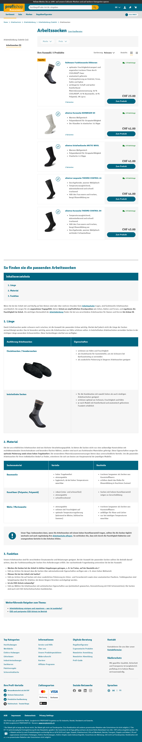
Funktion (14, 296)
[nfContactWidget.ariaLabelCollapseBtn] (6, 736)
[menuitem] (118, 7)
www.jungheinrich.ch (47, 723)
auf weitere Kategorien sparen (96, 2)
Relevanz (109, 52)
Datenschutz (30, 715)
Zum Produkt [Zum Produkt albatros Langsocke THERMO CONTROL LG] (121, 199)
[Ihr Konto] (125, 7)
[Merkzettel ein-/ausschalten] (58, 63)
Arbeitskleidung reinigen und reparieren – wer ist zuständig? (36, 608)
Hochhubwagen (10, 645)
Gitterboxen (9, 656)
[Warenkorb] (135, 7)
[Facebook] (74, 691)
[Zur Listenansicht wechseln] (131, 52)
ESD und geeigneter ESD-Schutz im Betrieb (28, 611)
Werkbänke (8, 649)
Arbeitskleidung (56, 312)
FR (120, 690)
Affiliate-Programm (46, 664)
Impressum (16, 715)
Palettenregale (10, 668)
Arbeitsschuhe (88, 306)
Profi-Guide (77, 660)
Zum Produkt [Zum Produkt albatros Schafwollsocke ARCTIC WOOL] (121, 166)
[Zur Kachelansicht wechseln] (136, 53)
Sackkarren (8, 664)
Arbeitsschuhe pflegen (62, 536)
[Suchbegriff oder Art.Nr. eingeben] (60, 7)
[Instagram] (90, 691)
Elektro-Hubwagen (12, 653)
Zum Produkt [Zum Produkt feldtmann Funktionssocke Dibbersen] (121, 101)
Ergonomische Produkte (83, 649)
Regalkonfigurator (80, 645)
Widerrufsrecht (44, 656)
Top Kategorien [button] (12, 639)
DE (113, 690)
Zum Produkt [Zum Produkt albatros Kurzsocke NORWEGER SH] (121, 134)
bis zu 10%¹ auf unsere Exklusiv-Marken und (64, 2)
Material (14, 290)
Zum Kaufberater (75, 31)
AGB (5, 715)
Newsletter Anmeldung (83, 653)
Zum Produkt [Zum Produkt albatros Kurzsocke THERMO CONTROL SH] (121, 234)
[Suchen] (95, 7)
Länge (13, 285)
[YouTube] (79, 691)
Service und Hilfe (45, 645)
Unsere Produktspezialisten (49, 653)
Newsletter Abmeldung (82, 656)
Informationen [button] (46, 639)
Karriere (41, 660)
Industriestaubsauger (13, 660)
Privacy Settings (46, 715)
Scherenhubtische (11, 672)
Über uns (42, 649)
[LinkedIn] (85, 691)
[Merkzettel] (130, 7)
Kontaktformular (114, 650)
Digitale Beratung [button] (82, 639)
